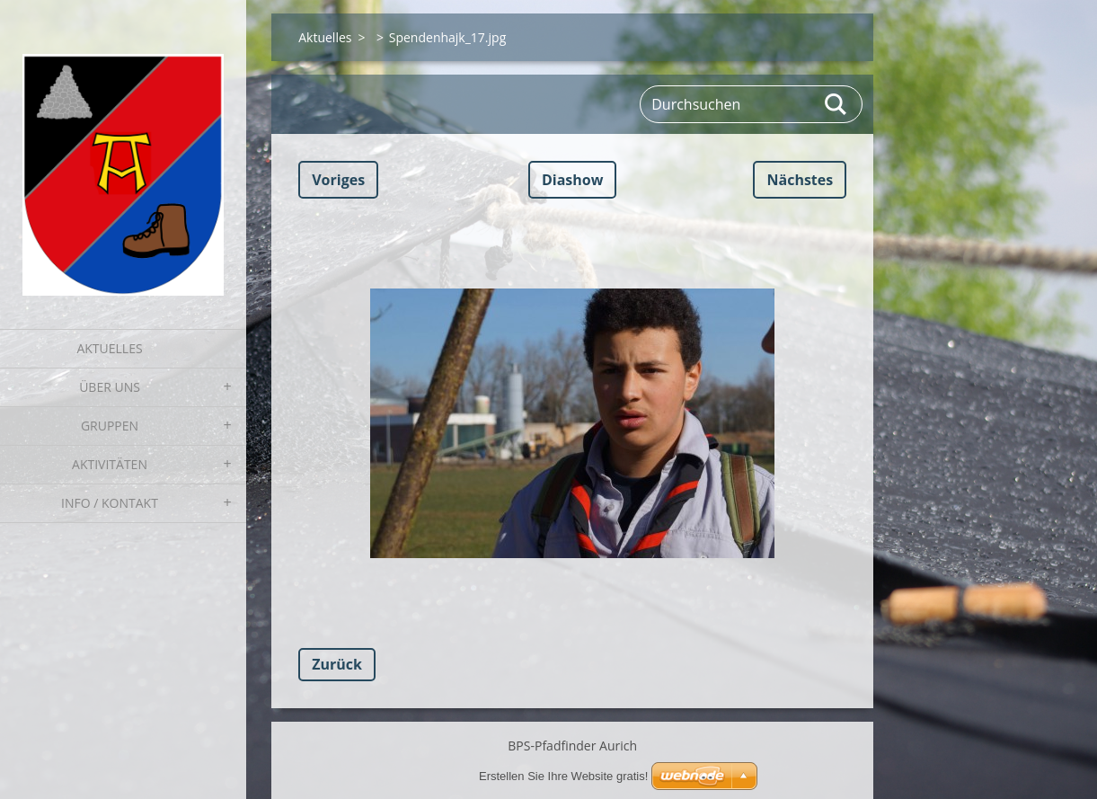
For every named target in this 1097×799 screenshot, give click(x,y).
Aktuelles (109, 348)
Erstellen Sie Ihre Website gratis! (563, 776)
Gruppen (109, 425)
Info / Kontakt (109, 502)
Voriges (338, 180)
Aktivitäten (109, 464)
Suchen (836, 104)
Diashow (572, 180)
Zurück (337, 664)
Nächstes (799, 180)
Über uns (109, 386)
